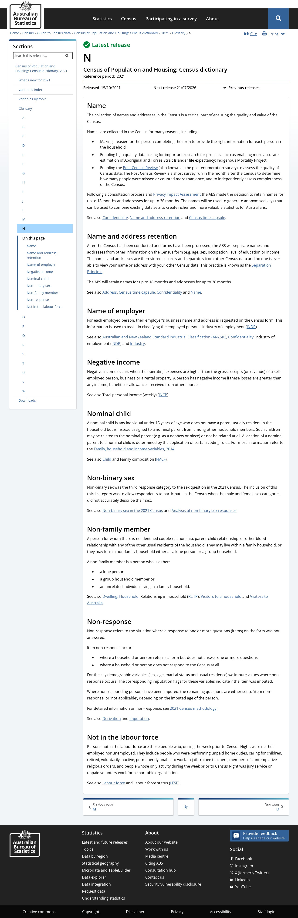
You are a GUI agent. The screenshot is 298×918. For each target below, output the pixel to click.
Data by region (95, 856)
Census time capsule (207, 217)
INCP (163, 394)
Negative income (40, 271)
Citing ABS (154, 863)
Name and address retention (42, 255)
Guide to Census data (54, 33)
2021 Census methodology (193, 708)
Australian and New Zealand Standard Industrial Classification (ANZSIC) (164, 337)
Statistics (102, 18)
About (212, 18)
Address (109, 292)
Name (31, 246)
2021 (165, 33)
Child (106, 459)
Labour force (113, 783)
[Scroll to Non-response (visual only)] (136, 622)
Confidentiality (115, 217)
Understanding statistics (103, 898)
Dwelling (109, 596)
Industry (137, 343)
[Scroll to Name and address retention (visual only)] (182, 236)
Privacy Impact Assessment (177, 194)
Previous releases (244, 87)
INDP (116, 343)
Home (14, 33)
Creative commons (39, 911)
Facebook (243, 858)
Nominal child (38, 278)
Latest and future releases (105, 842)
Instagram (244, 865)
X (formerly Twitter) (252, 872)
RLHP (193, 596)
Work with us (156, 849)
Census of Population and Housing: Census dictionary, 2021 (41, 68)
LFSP (174, 783)
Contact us (154, 877)
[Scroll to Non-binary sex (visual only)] (139, 478)
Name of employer (41, 264)
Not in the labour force (44, 306)
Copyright (90, 911)
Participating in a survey (171, 18)
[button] (278, 18)
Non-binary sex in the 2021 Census (132, 510)
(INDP (251, 326)
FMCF (161, 459)
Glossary (178, 33)
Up (186, 806)
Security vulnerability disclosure (173, 884)
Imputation (139, 718)
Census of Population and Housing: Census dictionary (116, 33)
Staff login (266, 911)
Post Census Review (140, 167)
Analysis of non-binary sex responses (204, 510)
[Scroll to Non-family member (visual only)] (155, 529)
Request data (93, 891)
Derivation (111, 718)
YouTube (243, 886)
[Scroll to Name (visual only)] (111, 106)
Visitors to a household (221, 596)
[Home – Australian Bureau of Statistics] (24, 844)
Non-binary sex (39, 285)
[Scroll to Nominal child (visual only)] (136, 414)
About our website (161, 842)
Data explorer (94, 877)
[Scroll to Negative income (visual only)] (145, 362)
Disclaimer (135, 911)
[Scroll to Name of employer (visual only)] (150, 311)
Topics (87, 849)
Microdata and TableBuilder (106, 870)
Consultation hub (160, 870)
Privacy (177, 911)
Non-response (38, 299)
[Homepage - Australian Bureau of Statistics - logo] (25, 15)
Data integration (96, 884)
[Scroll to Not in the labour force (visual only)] (163, 737)
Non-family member (42, 292)
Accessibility (220, 911)
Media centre (156, 856)
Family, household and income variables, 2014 (134, 449)
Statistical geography (100, 863)
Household (129, 596)
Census (128, 18)
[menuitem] (102, 18)
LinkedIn (242, 879)
